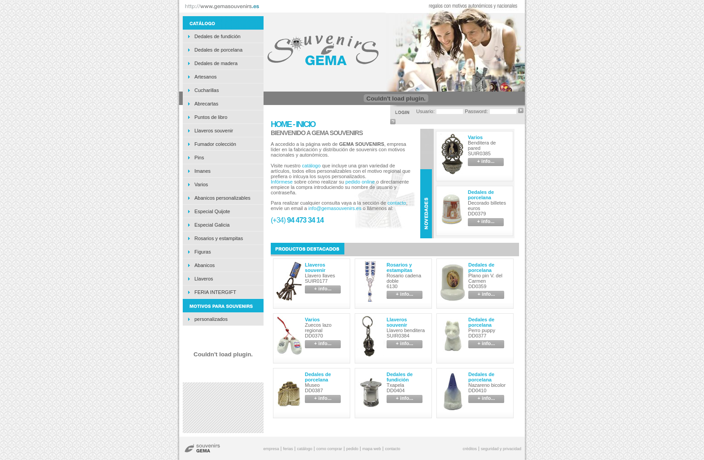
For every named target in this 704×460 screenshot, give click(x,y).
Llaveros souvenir (213, 130)
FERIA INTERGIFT (215, 292)
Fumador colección (215, 144)
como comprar (329, 449)
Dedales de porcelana (218, 50)
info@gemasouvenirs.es (334, 208)
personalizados (211, 319)
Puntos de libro (210, 117)
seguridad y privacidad (501, 449)
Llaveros (203, 278)
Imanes (202, 171)
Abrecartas (206, 103)
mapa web (371, 449)
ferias (288, 449)
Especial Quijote (212, 211)
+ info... (486, 161)
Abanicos (204, 265)
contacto (396, 203)
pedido (352, 449)
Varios (201, 184)
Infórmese (282, 181)
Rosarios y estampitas (218, 238)
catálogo (311, 165)
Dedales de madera (216, 63)
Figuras (202, 251)
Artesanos (205, 76)
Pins (199, 157)
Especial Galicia (211, 225)
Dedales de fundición (217, 36)
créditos (469, 449)
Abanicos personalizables (222, 198)
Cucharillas (206, 90)
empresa (271, 449)
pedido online (359, 181)
